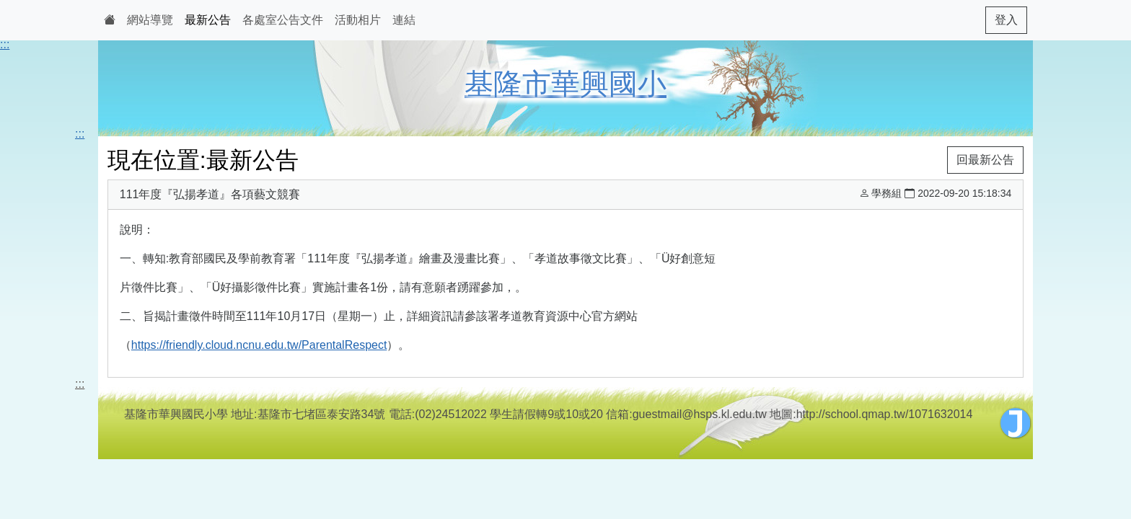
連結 (403, 20)
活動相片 (358, 20)
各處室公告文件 (282, 20)
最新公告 (208, 20)
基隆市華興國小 (565, 83)
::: (4, 44)
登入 (1006, 20)
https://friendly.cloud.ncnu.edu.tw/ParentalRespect (259, 345)
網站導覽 (150, 20)
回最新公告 (985, 160)
